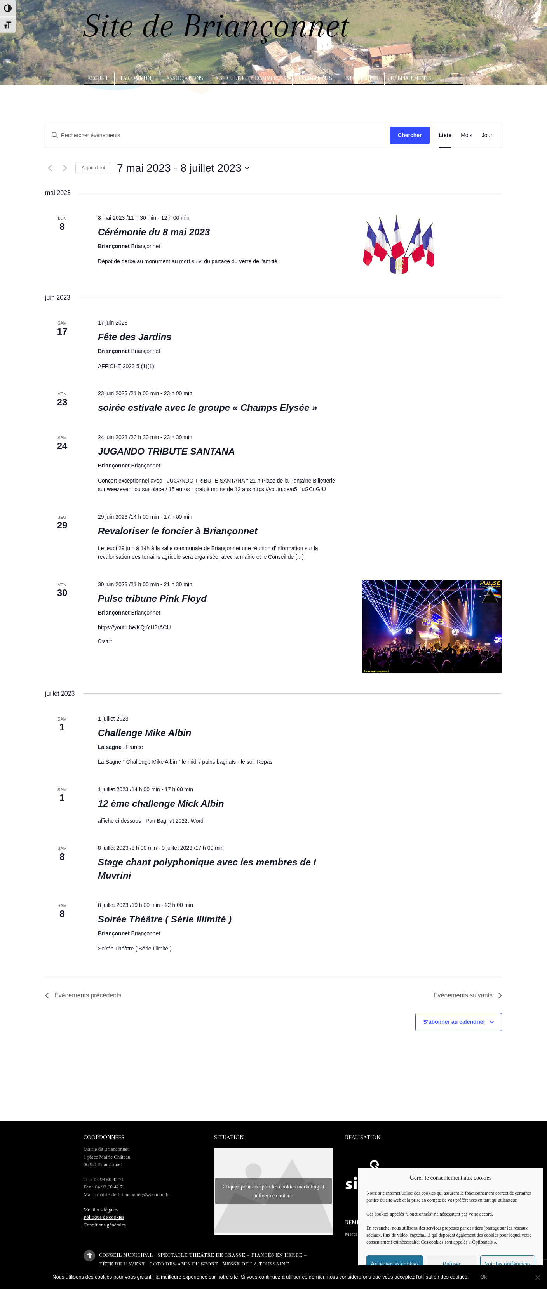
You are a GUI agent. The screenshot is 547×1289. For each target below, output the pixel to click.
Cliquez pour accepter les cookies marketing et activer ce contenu (273, 1191)
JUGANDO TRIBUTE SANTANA (166, 451)
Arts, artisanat (110, 95)
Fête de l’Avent (122, 1263)
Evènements (315, 78)
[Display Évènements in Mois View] (466, 135)
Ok (483, 1277)
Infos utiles (361, 78)
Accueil (97, 78)
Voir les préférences (507, 1264)
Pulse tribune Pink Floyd (152, 598)
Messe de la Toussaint (255, 1263)
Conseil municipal (126, 1255)
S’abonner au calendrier (454, 1022)
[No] (537, 1277)
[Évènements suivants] (65, 168)
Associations (184, 78)
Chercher (410, 135)
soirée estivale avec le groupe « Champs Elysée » (207, 407)
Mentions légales (101, 1210)
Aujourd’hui (93, 167)
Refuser (451, 1264)
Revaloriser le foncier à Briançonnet (178, 531)
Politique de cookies (104, 1217)
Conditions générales (105, 1225)
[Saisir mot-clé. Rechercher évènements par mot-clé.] (200, 135)
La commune (137, 78)
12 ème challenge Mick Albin (161, 803)
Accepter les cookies (395, 1264)
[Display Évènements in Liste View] (445, 135)
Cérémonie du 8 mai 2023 (154, 232)
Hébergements (410, 78)
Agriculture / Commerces (250, 78)
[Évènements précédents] (49, 168)
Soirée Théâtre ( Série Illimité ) (165, 919)
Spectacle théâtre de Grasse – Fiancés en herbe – (232, 1255)
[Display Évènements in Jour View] (487, 135)
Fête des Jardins (134, 337)
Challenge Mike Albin (144, 733)
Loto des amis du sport (184, 1263)
